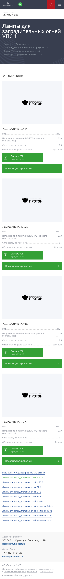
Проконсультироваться (18, 168)
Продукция (21, 44)
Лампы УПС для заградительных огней (22, 51)
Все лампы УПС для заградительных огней (23, 472)
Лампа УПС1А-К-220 (14, 129)
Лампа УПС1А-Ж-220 (15, 227)
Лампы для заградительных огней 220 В (22, 501)
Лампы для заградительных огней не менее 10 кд (27, 510)
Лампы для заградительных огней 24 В (21, 491)
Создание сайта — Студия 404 (17, 575)
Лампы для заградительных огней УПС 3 (22, 482)
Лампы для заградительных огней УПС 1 (22, 477)
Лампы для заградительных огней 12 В (21, 487)
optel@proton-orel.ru (12, 556)
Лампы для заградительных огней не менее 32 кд (27, 520)
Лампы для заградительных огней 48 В (21, 496)
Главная (7, 44)
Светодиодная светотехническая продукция (24, 47)
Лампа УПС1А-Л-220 (15, 324)
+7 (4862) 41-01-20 (10, 15)
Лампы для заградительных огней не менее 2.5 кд (27, 506)
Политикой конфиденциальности (20, 571)
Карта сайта (46, 571)
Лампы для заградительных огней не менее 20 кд (27, 515)
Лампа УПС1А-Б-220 (14, 422)
